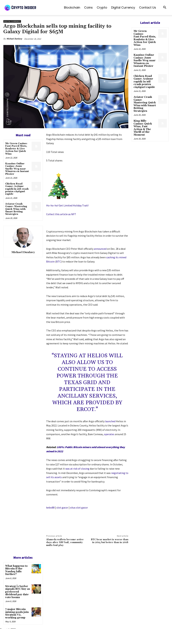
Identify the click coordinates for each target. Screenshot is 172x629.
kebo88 (50, 507)
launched (110, 421)
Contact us (147, 7)
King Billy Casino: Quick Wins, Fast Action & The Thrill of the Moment (145, 117)
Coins (88, 7)
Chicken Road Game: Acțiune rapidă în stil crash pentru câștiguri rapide (17, 189)
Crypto (102, 7)
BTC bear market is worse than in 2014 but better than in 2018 (109, 541)
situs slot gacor (79, 507)
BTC (58, 261)
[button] (165, 7)
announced (100, 248)
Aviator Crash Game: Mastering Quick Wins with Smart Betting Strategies (16, 209)
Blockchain (72, 7)
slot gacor (62, 507)
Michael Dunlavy (14, 38)
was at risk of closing (77, 468)
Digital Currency (123, 7)
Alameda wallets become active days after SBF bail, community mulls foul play (65, 542)
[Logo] (28, 7)
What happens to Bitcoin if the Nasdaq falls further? (15, 569)
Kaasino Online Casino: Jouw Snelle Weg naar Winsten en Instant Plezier (17, 169)
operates (109, 434)
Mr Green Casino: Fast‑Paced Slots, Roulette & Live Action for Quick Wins (16, 148)
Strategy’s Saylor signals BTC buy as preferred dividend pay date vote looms (17, 590)
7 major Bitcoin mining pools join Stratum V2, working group (16, 611)
